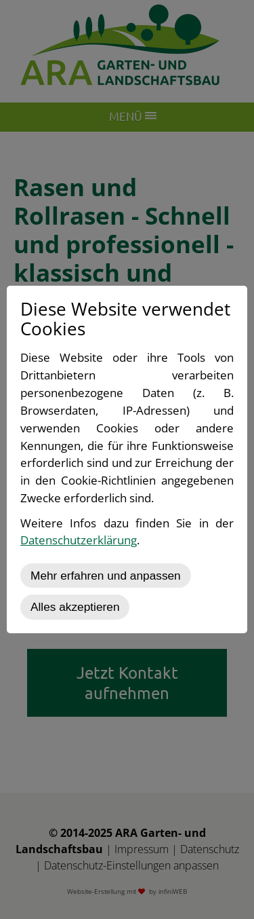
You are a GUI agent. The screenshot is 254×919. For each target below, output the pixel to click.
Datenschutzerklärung (78, 540)
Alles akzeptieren (74, 607)
